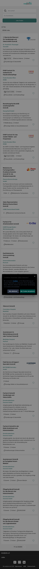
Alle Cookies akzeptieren (27, 291)
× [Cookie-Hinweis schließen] (34, 276)
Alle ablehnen (13, 291)
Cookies (15, 281)
